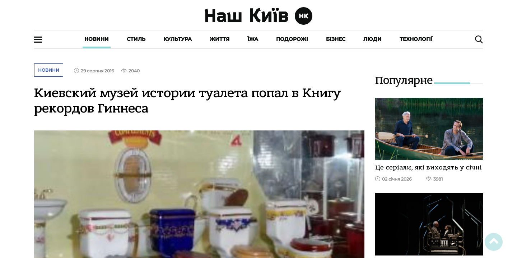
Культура (177, 39)
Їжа (252, 39)
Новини (96, 39)
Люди (372, 39)
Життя (219, 39)
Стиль (136, 39)
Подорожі (292, 39)
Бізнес (335, 39)
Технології (416, 39)
